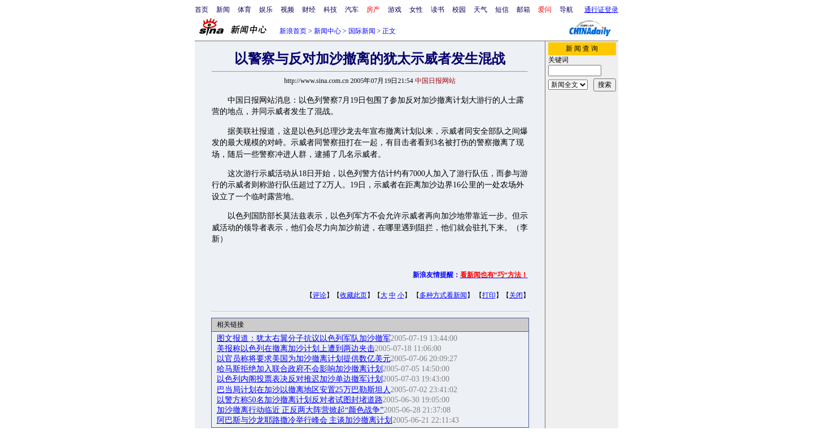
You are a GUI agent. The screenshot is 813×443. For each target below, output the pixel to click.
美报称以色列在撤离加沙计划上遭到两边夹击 (296, 348)
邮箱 (523, 10)
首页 (201, 10)
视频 (287, 10)
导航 (566, 10)
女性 (416, 10)
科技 (330, 10)
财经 (309, 10)
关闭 (516, 295)
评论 (319, 295)
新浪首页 (293, 31)
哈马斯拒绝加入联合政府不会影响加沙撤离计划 (300, 369)
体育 (244, 10)
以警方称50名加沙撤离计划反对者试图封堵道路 (300, 400)
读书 (437, 10)
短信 (502, 10)
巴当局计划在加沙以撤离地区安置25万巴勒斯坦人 (304, 389)
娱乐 (266, 10)
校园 (459, 10)
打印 (489, 295)
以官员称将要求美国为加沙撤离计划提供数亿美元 (304, 358)
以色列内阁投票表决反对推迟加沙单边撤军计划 (300, 379)
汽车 (352, 10)
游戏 (394, 10)
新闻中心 (327, 31)
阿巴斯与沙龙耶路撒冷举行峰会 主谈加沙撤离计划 (305, 420)
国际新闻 (361, 31)
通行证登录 (601, 10)
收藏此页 (353, 295)
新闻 (223, 10)
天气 (480, 10)
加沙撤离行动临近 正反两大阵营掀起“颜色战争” (300, 410)
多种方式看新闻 (443, 295)
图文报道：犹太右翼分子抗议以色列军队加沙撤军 (304, 338)
